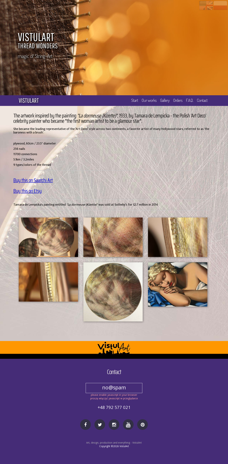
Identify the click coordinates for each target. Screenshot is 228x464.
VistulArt (137, 442)
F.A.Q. (189, 100)
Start (133, 100)
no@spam (114, 387)
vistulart (29, 100)
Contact (202, 100)
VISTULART (113, 41)
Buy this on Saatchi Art (33, 180)
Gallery (164, 100)
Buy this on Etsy (27, 191)
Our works (148, 100)
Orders (177, 100)
